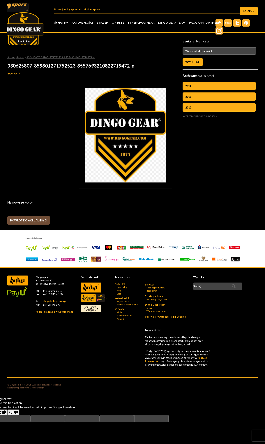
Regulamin (151, 267)
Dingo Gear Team (171, 22)
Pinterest (244, 23)
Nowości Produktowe (127, 280)
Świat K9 (61, 22)
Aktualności (82, 22)
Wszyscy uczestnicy (156, 287)
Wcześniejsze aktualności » (200, 114)
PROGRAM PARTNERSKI (205, 22)
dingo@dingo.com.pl (54, 277)
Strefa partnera (141, 22)
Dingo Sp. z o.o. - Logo (27, 28)
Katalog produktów (155, 263)
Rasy (119, 266)
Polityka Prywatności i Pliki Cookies (165, 292)
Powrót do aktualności (28, 196)
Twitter (226, 23)
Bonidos (91, 285)
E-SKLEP (102, 22)
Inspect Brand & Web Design (29, 363)
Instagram (254, 23)
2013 (188, 96)
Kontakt (120, 295)
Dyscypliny (122, 263)
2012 (188, 106)
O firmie (118, 22)
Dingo (91, 264)
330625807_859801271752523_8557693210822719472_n (60, 57)
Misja (119, 288)
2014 (188, 86)
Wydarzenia (123, 277)
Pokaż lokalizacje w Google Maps (54, 287)
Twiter (235, 23)
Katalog (248, 9)
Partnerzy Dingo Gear (157, 275)
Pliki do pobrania (124, 291)
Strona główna (15, 57)
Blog (119, 270)
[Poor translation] (13, 388)
